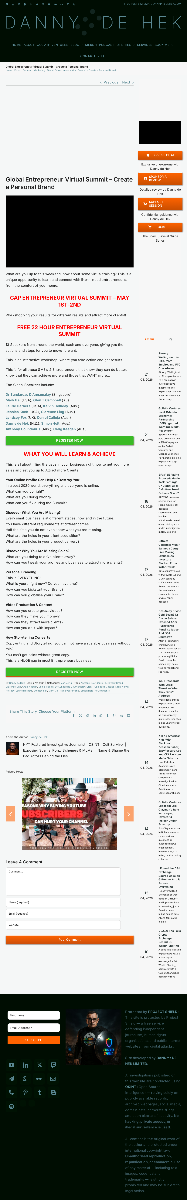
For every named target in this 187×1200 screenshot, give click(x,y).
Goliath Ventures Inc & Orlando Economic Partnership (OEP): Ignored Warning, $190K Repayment (169, 419)
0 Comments (102, 690)
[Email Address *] (34, 1027)
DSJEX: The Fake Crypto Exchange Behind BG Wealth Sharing (169, 938)
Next (126, 82)
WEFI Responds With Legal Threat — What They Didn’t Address (168, 688)
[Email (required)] (63, 913)
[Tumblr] (40, 1092)
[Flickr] (39, 1079)
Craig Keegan (29, 686)
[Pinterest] (25, 1092)
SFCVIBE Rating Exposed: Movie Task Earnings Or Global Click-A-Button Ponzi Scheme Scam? (169, 484)
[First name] (34, 1015)
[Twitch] (54, 1065)
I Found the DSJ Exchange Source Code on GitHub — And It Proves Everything (169, 877)
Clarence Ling (13, 686)
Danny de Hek (17, 683)
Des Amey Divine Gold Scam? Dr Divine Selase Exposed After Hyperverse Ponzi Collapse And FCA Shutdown (169, 623)
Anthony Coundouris (92, 683)
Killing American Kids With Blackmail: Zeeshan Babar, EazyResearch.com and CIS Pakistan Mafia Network (171, 747)
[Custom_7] (32, 1103)
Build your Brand (113, 683)
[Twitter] (40, 1065)
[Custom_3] (23, 1103)
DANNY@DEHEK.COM (167, 3)
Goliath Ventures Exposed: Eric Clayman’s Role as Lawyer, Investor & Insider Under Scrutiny (169, 813)
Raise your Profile (70, 690)
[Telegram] (11, 1079)
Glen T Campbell (96, 686)
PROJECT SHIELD (163, 1012)
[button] (102, 56)
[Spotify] (11, 1106)
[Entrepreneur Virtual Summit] (70, 133)
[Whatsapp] (25, 1079)
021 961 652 (135, 3)
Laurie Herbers (24, 690)
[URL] (63, 925)
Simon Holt (87, 690)
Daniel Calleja (46, 686)
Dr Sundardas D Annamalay (28, 394)
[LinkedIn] (25, 1065)
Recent (150, 339)
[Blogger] (54, 1092)
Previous (111, 82)
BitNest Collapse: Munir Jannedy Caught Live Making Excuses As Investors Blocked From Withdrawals (169, 553)
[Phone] (11, 1092)
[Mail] (53, 1079)
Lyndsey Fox (40, 690)
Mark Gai (54, 690)
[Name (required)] (63, 902)
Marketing (66, 683)
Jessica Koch (113, 686)
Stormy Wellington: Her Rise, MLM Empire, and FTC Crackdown (169, 361)
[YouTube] (11, 1065)
